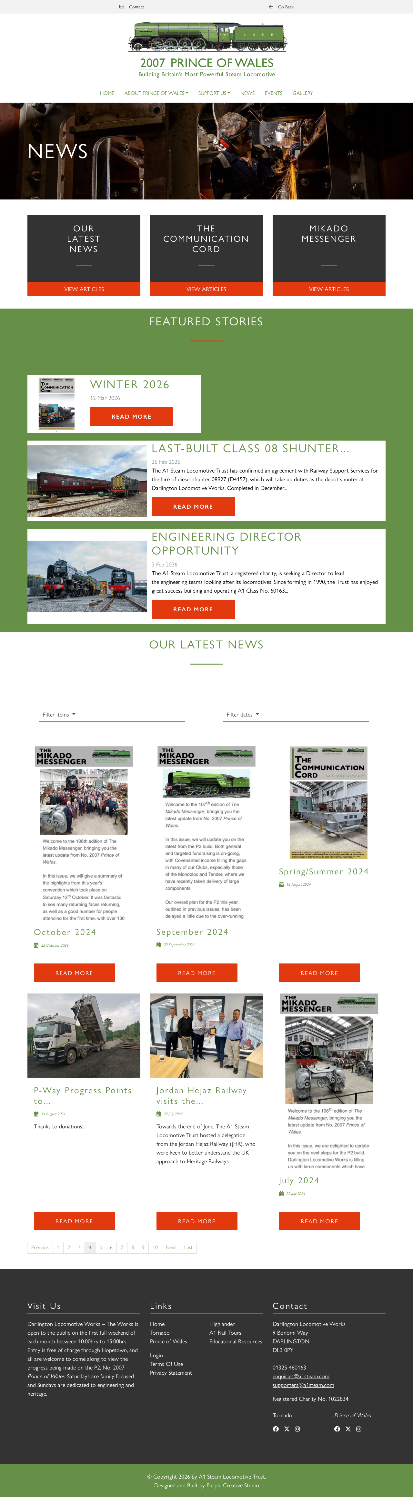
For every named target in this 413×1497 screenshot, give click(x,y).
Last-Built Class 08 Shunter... (251, 447)
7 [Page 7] (122, 1247)
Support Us (212, 93)
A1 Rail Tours (225, 1332)
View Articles (84, 289)
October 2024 (65, 931)
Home (107, 93)
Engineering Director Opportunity (227, 542)
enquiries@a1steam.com (301, 1376)
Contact (131, 6)
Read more (74, 973)
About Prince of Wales (154, 93)
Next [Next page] (171, 1247)
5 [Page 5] (100, 1247)
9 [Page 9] (143, 1247)
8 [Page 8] (132, 1247)
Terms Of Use (166, 1364)
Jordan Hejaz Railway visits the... (201, 1094)
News (247, 93)
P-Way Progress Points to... (83, 1094)
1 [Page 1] (58, 1247)
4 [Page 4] (90, 1247)
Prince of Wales (168, 1341)
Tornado (160, 1332)
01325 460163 (289, 1367)
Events (273, 93)
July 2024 (299, 1179)
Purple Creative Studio (232, 1485)
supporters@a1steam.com (303, 1384)
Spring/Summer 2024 (324, 870)
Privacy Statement (171, 1372)
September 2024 (192, 931)
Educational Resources (235, 1341)
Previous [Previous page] (40, 1247)
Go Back (281, 6)
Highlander (222, 1323)
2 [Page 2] (68, 1247)
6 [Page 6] (111, 1247)
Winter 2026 (130, 383)
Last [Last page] (188, 1247)
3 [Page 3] (79, 1247)
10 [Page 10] (155, 1247)
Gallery (303, 93)
